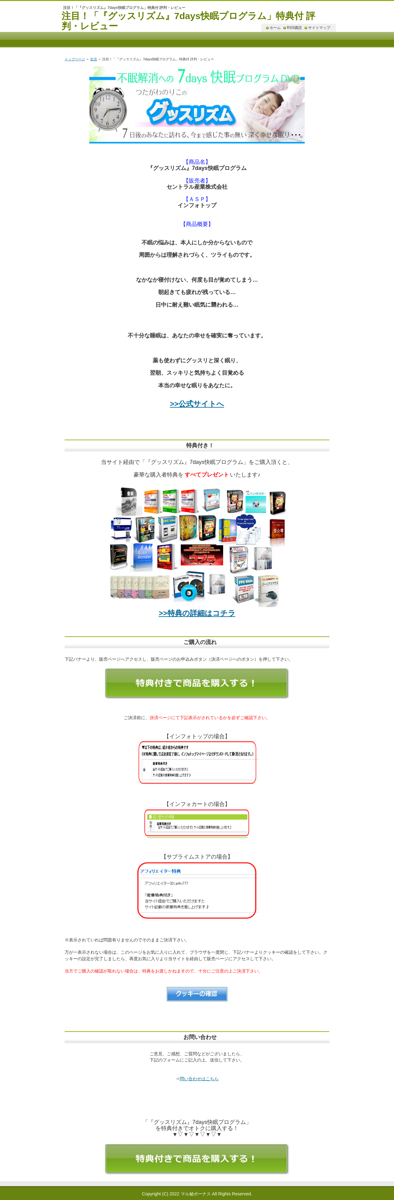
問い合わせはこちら (199, 1078)
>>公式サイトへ (197, 404)
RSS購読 (294, 28)
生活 (93, 59)
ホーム (275, 28)
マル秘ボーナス (196, 1193)
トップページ (75, 59)
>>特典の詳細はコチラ (197, 613)
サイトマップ (319, 28)
